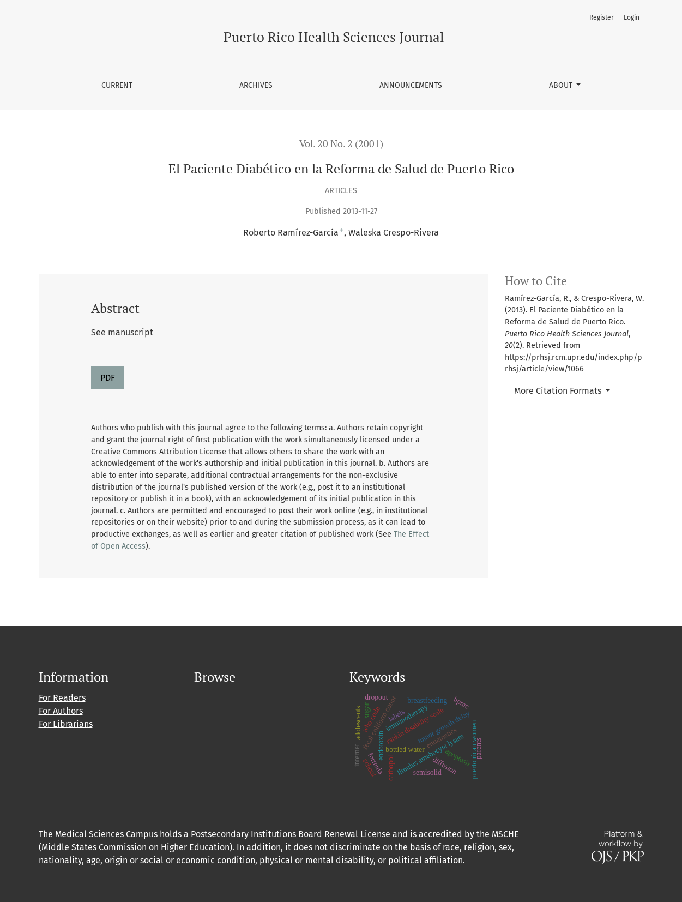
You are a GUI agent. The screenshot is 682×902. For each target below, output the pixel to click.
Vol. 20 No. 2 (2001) (341, 143)
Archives (256, 85)
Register (601, 17)
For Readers (62, 698)
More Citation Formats (558, 391)
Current (116, 85)
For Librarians (66, 724)
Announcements (410, 85)
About (562, 85)
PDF (107, 377)
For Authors (61, 711)
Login (631, 17)
